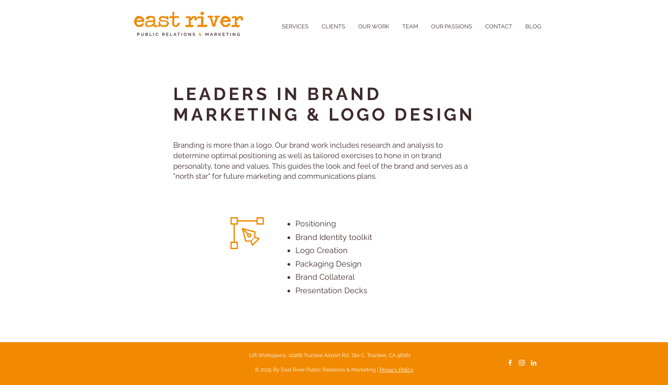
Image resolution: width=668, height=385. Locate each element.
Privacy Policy (397, 370)
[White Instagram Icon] (522, 363)
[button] (452, 26)
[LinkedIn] (534, 363)
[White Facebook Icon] (510, 363)
